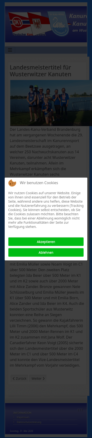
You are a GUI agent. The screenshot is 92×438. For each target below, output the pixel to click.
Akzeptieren (46, 241)
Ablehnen (46, 252)
